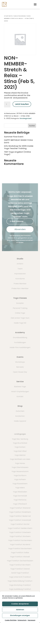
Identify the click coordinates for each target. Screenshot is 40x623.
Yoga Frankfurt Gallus (20, 552)
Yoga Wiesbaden (20, 492)
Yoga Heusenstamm (20, 471)
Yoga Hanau (20, 463)
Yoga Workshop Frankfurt (20, 585)
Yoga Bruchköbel (20, 443)
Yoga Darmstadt (20, 496)
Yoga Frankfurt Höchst (20, 524)
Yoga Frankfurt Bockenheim (20, 548)
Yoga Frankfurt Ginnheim (20, 536)
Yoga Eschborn (20, 475)
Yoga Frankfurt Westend (20, 508)
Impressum (31, 620)
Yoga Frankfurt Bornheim (20, 565)
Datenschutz (22, 620)
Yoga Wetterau (20, 500)
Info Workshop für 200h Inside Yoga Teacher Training (18, 147)
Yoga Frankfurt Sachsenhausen (20, 560)
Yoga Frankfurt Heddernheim (20, 528)
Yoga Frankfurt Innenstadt (20, 520)
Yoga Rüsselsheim (20, 483)
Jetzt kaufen (22, 104)
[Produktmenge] (7, 104)
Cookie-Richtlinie (11, 620)
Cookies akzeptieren (20, 604)
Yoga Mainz (20, 487)
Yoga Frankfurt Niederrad (20, 516)
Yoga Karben (20, 447)
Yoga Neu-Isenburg (20, 439)
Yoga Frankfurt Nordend (20, 544)
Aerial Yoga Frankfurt (20, 573)
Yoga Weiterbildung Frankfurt (20, 581)
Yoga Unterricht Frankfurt (20, 577)
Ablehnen (20, 610)
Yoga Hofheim (20, 479)
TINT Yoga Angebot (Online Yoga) (17, 153)
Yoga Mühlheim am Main (20, 459)
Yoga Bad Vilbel (20, 451)
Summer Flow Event (13, 136)
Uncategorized (20, 16)
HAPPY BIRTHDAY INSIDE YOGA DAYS (18, 141)
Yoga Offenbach (20, 504)
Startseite (8, 16)
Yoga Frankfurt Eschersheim (20, 540)
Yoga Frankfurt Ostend (20, 569)
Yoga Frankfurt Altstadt (20, 556)
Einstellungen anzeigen (20, 615)
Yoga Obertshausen (20, 467)
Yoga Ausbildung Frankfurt (20, 589)
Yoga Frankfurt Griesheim (20, 532)
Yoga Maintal (20, 455)
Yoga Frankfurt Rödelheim (20, 512)
